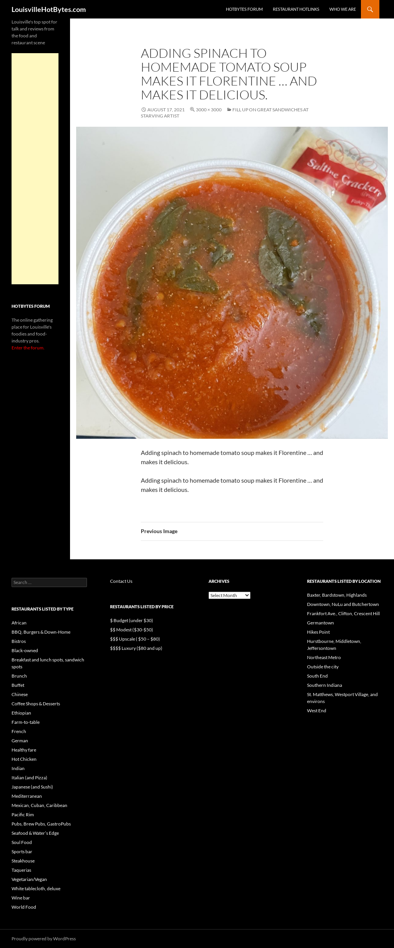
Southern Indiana (324, 685)
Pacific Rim (23, 814)
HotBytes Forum (244, 9)
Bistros (19, 641)
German (20, 740)
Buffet (18, 685)
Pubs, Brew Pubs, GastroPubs (41, 824)
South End (317, 676)
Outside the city (323, 666)
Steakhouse (23, 861)
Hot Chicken (24, 759)
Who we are (342, 9)
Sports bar (22, 851)
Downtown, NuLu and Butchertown (343, 604)
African (19, 623)
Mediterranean (27, 796)
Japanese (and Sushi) (32, 787)
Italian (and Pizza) (29, 777)
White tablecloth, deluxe (36, 888)
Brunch (19, 676)
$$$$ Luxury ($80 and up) (136, 648)
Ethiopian (21, 713)
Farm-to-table (26, 722)
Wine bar (21, 898)
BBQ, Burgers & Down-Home (41, 632)
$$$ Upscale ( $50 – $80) (135, 639)
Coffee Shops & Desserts (36, 703)
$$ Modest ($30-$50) (131, 630)
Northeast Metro (324, 657)
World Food (24, 907)
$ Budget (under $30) (131, 620)
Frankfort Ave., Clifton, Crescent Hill (343, 613)
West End (316, 710)
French (19, 731)
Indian (18, 768)
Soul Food (22, 842)
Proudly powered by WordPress (44, 938)
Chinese (20, 694)
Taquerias (21, 870)
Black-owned (25, 650)
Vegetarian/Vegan (29, 879)
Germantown (320, 623)
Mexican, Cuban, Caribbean (39, 805)
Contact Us (121, 581)
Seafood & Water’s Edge (35, 833)
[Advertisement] (35, 168)
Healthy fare (24, 750)
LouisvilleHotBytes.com (49, 9)
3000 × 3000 (209, 109)
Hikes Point (318, 632)
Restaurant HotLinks (296, 9)
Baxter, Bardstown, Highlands (337, 595)
